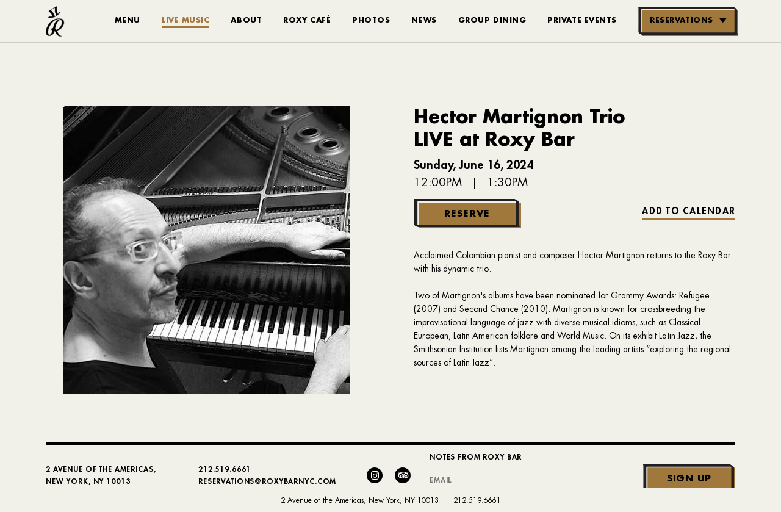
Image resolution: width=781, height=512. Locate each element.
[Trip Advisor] (403, 475)
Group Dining (492, 20)
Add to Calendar (688, 211)
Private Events (582, 20)
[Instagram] (375, 475)
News (423, 20)
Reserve (467, 213)
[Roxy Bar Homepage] (55, 21)
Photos (371, 20)
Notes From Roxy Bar (476, 457)
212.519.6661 (477, 500)
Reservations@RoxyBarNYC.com (267, 481)
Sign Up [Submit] (689, 478)
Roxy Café (307, 20)
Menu (127, 20)
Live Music (186, 20)
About (246, 20)
